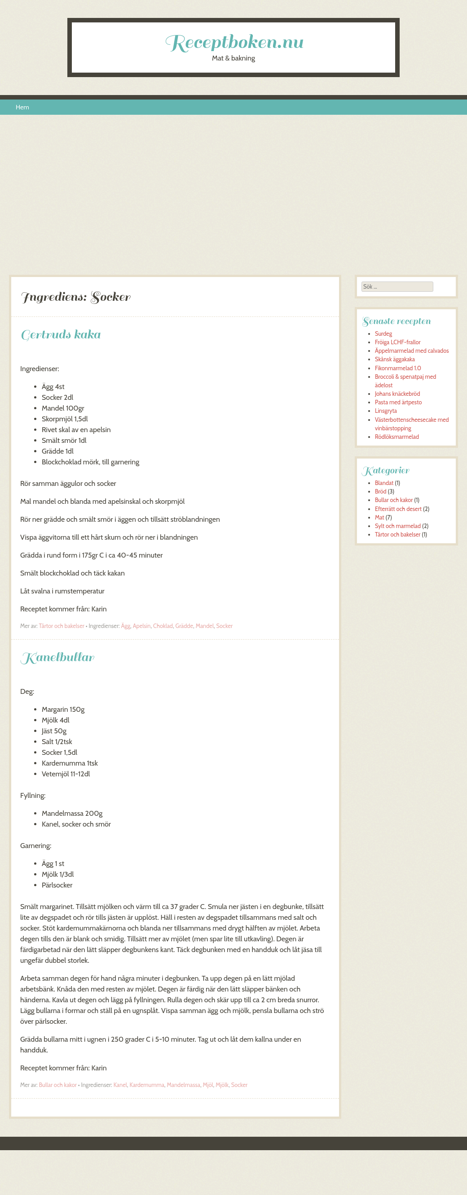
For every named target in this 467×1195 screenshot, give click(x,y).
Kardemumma (146, 1085)
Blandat (384, 483)
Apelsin (142, 626)
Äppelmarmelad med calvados (412, 350)
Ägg (126, 626)
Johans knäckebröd (397, 393)
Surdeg (383, 333)
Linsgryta (386, 410)
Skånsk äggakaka (395, 359)
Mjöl (208, 1085)
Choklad (163, 626)
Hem (22, 107)
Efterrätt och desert (398, 509)
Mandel (205, 626)
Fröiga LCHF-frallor (398, 342)
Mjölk (222, 1085)
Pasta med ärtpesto (398, 402)
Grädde (184, 626)
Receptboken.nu (233, 42)
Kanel (120, 1085)
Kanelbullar (57, 657)
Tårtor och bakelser (61, 626)
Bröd (381, 491)
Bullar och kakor (57, 1085)
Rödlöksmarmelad (397, 436)
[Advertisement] (234, 198)
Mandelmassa (183, 1085)
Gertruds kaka (60, 334)
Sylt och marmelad (398, 526)
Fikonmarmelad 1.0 (398, 368)
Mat (379, 517)
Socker (224, 626)
